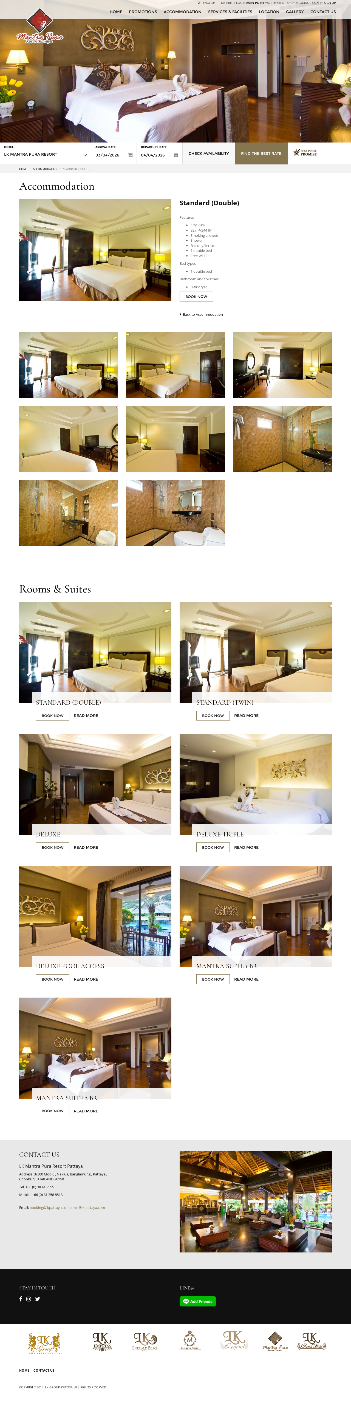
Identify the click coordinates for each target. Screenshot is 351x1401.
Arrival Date (105, 147)
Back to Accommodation (201, 314)
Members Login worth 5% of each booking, (265, 3)
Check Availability (209, 153)
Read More (86, 715)
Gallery (295, 11)
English (206, 3)
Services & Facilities (230, 11)
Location (269, 11)
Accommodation (183, 11)
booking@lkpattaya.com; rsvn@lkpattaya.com (67, 1207)
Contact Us (44, 1370)
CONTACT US (323, 11)
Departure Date (154, 147)
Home (23, 169)
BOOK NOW (196, 296)
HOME (116, 11)
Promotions (143, 11)
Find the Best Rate (261, 153)
